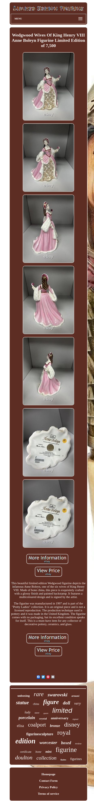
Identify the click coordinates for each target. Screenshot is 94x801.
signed (75, 719)
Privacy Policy (48, 787)
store (37, 712)
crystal (43, 718)
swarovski (57, 694)
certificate (25, 751)
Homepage (48, 774)
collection (46, 758)
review (78, 743)
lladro (63, 759)
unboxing (23, 695)
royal (63, 732)
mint (48, 751)
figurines (76, 759)
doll (66, 702)
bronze (55, 726)
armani (75, 695)
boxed (66, 743)
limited (62, 710)
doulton (24, 757)
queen (45, 713)
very (77, 703)
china (36, 703)
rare (39, 694)
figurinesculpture (39, 734)
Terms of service (48, 793)
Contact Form (48, 780)
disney (72, 724)
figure (51, 701)
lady (28, 712)
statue (22, 702)
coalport (37, 725)
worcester (48, 742)
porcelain (27, 717)
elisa (20, 726)
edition (25, 741)
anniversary (59, 718)
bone (38, 751)
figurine (66, 749)
